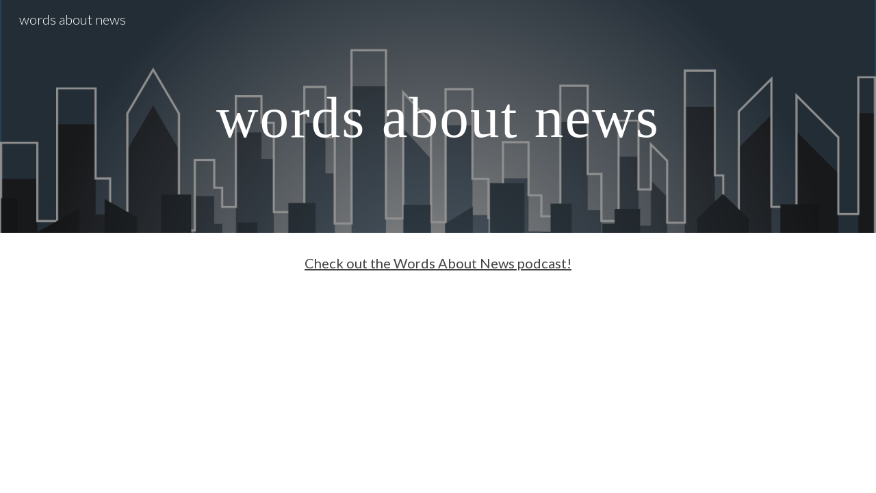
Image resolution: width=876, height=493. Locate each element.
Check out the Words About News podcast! (438, 263)
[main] (438, 116)
